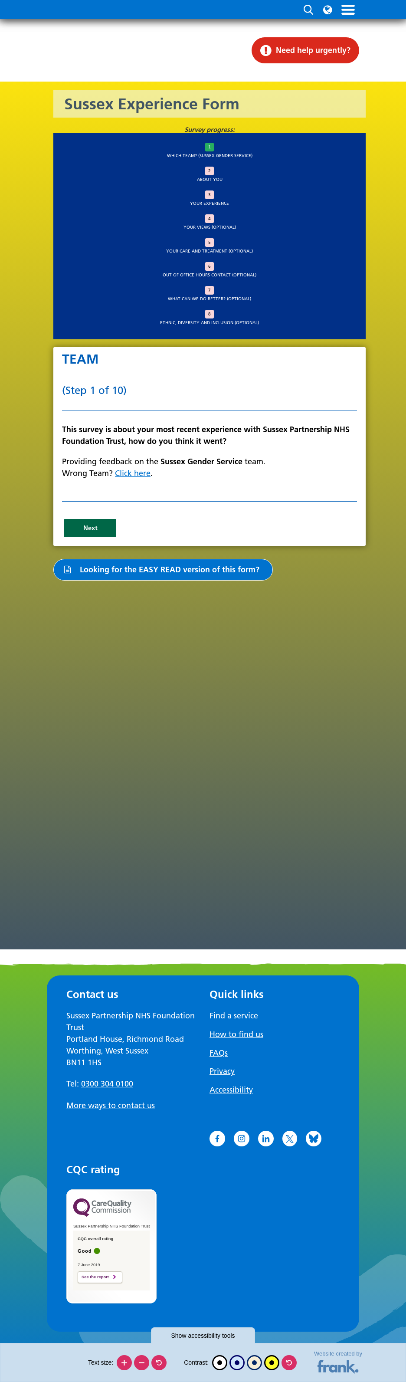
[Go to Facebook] (217, 1137)
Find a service (234, 1016)
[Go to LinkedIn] (266, 1137)
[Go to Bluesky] (313, 1137)
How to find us (236, 1034)
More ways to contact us (110, 1105)
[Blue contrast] (237, 1362)
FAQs (219, 1052)
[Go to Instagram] (241, 1137)
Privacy (222, 1070)
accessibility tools (203, 1335)
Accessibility (231, 1088)
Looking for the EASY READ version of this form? (160, 569)
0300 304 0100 (107, 1084)
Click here (133, 473)
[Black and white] (219, 1362)
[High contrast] (271, 1362)
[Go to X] (289, 1137)
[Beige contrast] (254, 1362)
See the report (95, 1275)
